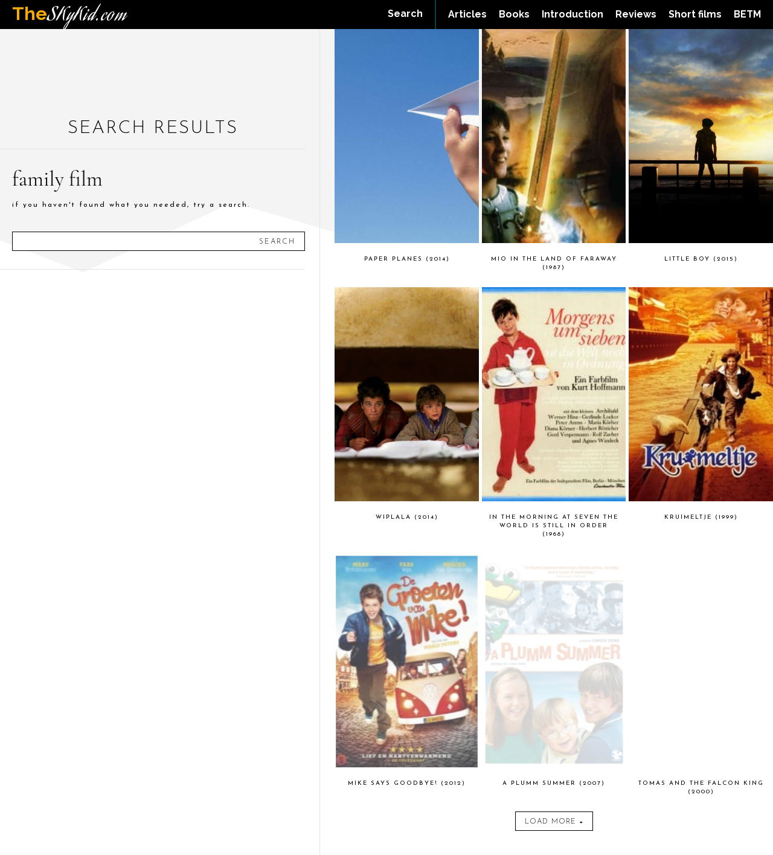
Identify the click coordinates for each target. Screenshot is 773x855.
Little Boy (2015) (701, 259)
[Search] (277, 241)
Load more (554, 821)
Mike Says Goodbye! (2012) (407, 783)
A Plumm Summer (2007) (553, 783)
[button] (405, 14)
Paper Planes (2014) (407, 259)
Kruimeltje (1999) (701, 517)
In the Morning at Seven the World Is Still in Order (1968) (553, 526)
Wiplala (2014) (407, 517)
